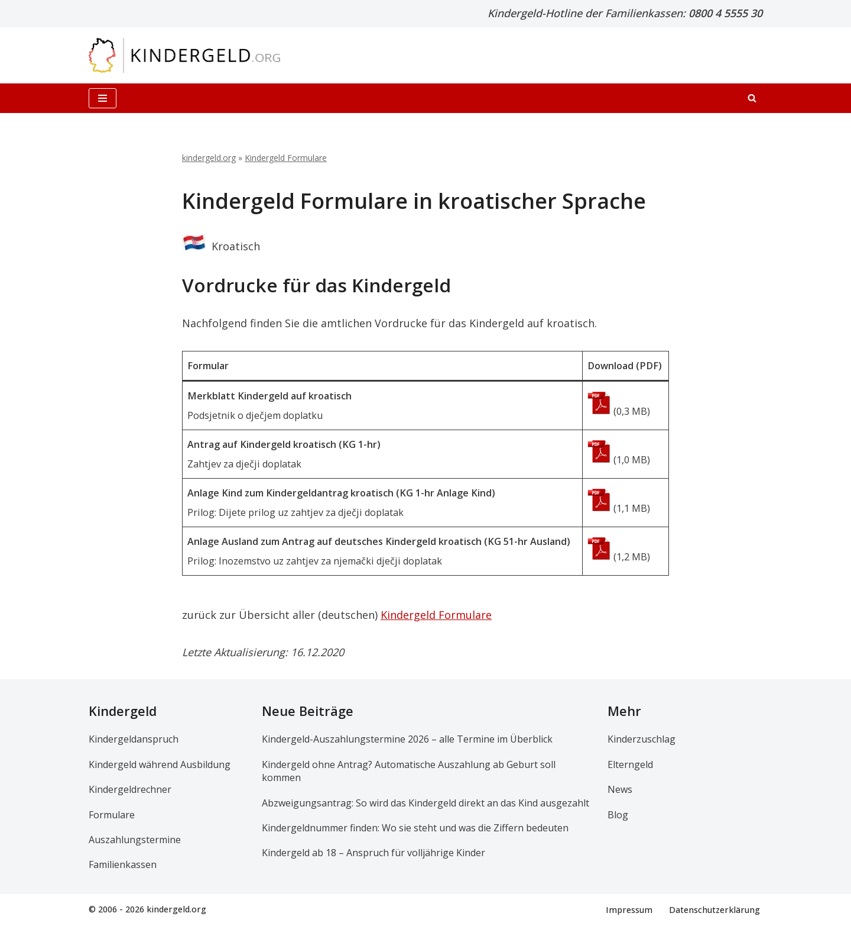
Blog (618, 814)
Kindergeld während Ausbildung (159, 764)
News (620, 789)
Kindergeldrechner (130, 789)
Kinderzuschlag (641, 739)
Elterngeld (630, 764)
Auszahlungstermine (135, 839)
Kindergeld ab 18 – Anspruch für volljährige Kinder (373, 853)
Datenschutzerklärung (714, 909)
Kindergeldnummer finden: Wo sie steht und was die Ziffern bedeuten (415, 827)
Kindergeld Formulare (286, 157)
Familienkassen (123, 865)
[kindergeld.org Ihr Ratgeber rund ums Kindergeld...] (185, 55)
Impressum (629, 909)
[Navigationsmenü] (102, 98)
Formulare (112, 814)
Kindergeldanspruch (133, 739)
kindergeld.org (209, 157)
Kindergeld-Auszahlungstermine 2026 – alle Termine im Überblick (407, 739)
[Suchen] (752, 97)
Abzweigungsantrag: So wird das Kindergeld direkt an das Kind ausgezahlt (425, 802)
